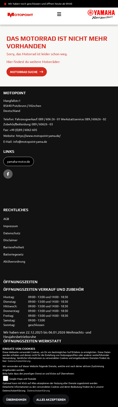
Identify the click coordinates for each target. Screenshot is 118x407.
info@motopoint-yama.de (30, 141)
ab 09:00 (67, 3)
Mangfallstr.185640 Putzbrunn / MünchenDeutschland (22, 106)
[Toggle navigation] (59, 14)
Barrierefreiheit (13, 247)
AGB (6, 219)
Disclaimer (10, 240)
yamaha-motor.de (18, 161)
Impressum (10, 226)
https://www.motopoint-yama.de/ (38, 135)
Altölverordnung (14, 261)
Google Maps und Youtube (22, 378)
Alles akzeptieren (51, 399)
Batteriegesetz (13, 254)
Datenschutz (11, 233)
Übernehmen (16, 399)
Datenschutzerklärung (19, 361)
